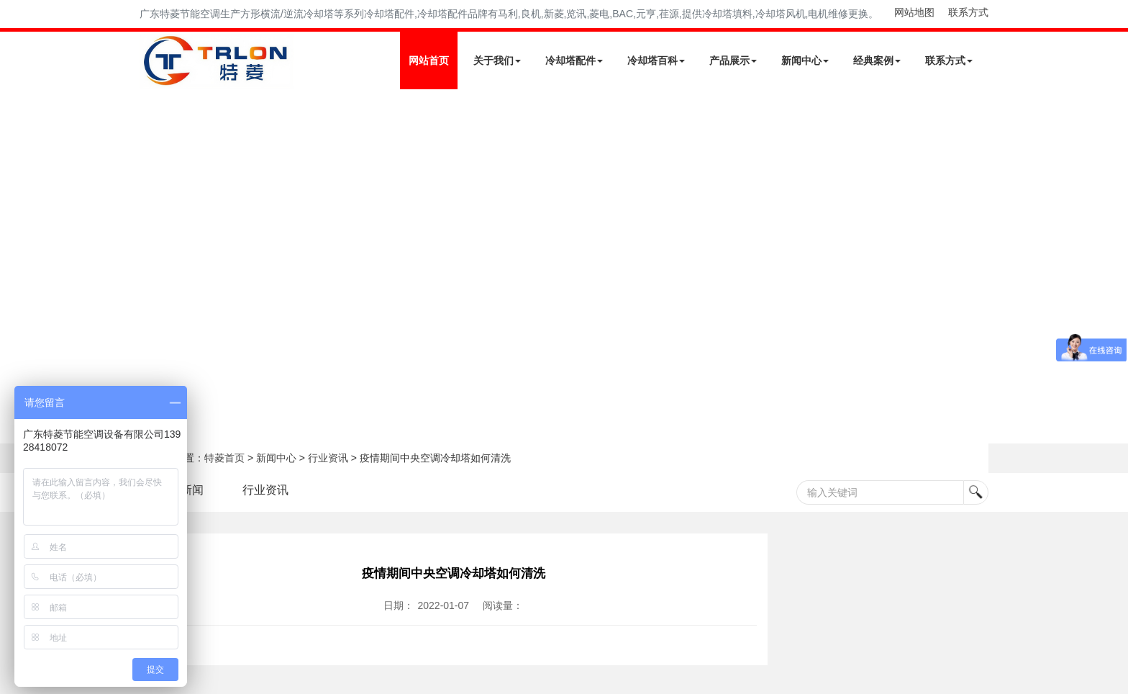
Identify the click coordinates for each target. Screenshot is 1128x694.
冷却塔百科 (656, 60)
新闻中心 (805, 60)
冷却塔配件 (574, 60)
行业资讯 (328, 458)
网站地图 (914, 12)
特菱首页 (224, 458)
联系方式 (968, 12)
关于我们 (497, 60)
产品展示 (733, 60)
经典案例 (877, 60)
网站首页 (429, 60)
